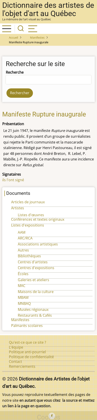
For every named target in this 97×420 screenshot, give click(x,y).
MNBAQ (24, 303)
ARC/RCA (25, 238)
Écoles (23, 273)
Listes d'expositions (27, 225)
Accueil (13, 37)
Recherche (15, 72)
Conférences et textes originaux (37, 219)
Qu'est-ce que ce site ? (27, 342)
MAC (21, 285)
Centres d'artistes (33, 262)
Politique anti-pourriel (27, 351)
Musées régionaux (33, 309)
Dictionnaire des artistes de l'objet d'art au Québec (48, 9)
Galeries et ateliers (33, 279)
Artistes (17, 208)
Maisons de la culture (36, 291)
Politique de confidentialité (31, 356)
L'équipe (16, 347)
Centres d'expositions (36, 267)
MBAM (23, 297)
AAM (21, 232)
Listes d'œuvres (31, 214)
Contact (15, 361)
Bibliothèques (29, 256)
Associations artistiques (38, 244)
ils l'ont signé (13, 179)
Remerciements (22, 366)
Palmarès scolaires (27, 325)
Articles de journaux (28, 202)
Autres (23, 250)
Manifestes (37, 37)
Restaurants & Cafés (35, 315)
